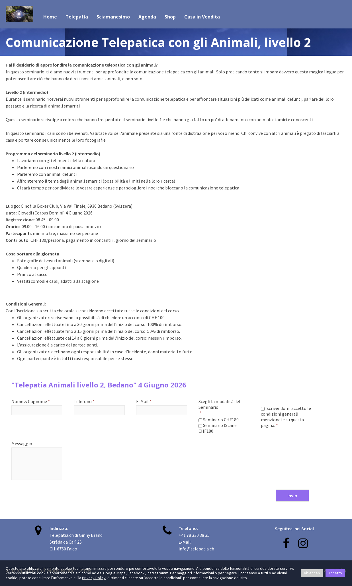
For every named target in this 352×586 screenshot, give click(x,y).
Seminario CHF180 (218, 419)
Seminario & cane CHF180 (217, 428)
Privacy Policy (94, 577)
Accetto (335, 572)
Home (50, 17)
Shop (170, 17)
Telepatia (77, 17)
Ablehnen (312, 572)
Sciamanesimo (113, 17)
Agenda (147, 17)
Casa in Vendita (202, 17)
